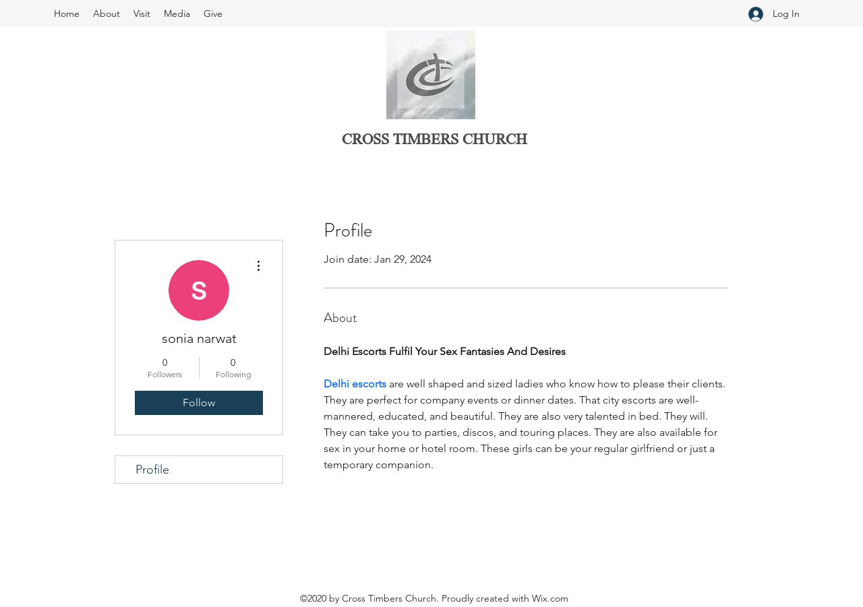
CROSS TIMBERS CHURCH (434, 140)
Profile (152, 469)
